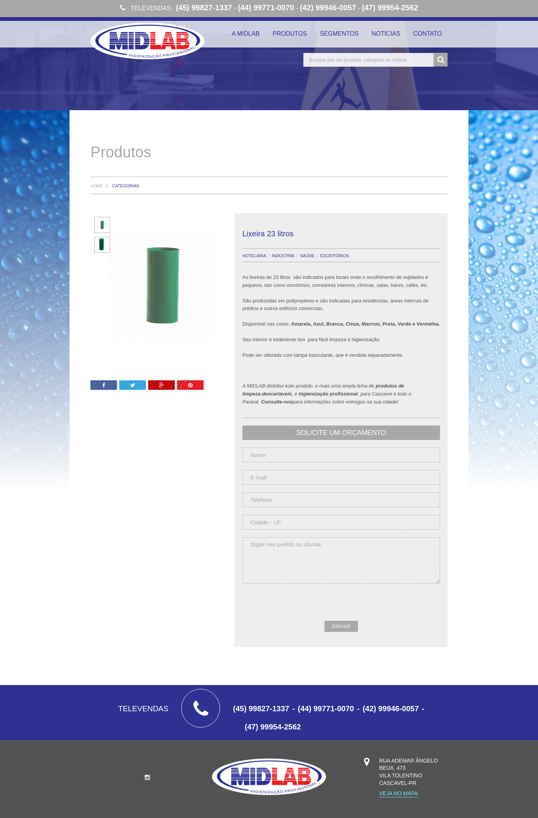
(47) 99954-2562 (390, 7)
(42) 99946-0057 (328, 7)
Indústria (283, 256)
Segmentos (339, 33)
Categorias (125, 186)
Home (96, 186)
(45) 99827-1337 (204, 7)
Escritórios (334, 256)
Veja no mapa (398, 793)
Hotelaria (254, 256)
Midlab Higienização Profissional (147, 41)
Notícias (386, 33)
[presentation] (300, 606)
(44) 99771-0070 (266, 7)
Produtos (290, 33)
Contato (427, 33)
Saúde (307, 256)
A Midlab (246, 33)
